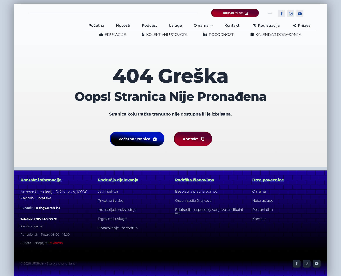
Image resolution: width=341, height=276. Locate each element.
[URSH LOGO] (50, 23)
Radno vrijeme (31, 226)
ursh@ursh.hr (47, 208)
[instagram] (290, 13)
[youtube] (299, 13)
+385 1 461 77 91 (45, 219)
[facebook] (281, 13)
